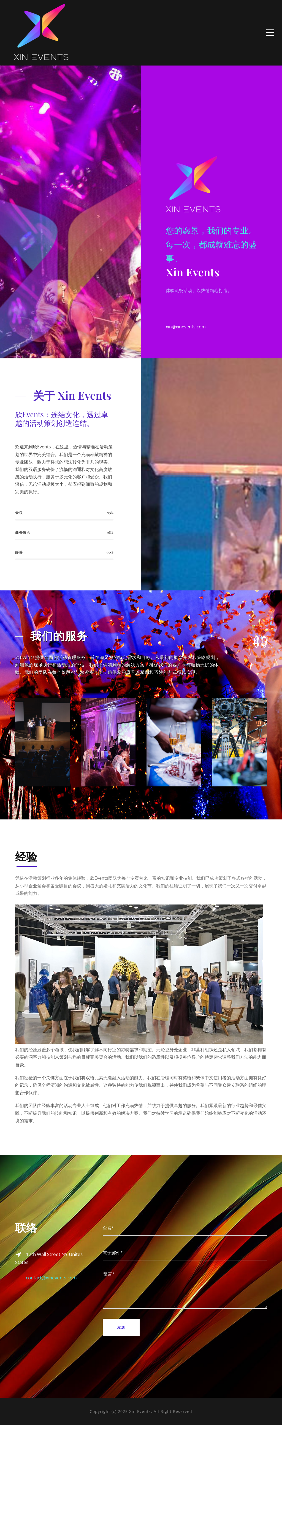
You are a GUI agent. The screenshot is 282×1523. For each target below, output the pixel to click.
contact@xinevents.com (51, 1385)
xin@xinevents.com (186, 376)
